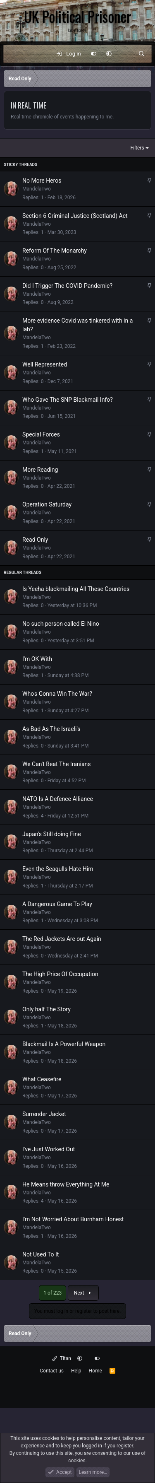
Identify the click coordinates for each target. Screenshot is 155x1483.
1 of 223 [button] (52, 1293)
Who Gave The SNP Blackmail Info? (67, 399)
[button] (109, 54)
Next (83, 1293)
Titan (61, 1358)
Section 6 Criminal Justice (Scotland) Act (75, 215)
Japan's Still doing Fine (51, 834)
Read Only (35, 539)
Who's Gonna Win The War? (57, 693)
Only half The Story (46, 1009)
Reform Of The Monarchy (54, 250)
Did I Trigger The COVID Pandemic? (67, 285)
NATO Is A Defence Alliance (57, 799)
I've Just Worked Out (48, 1149)
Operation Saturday (47, 504)
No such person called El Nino (60, 623)
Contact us (52, 1371)
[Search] (141, 54)
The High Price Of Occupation (60, 974)
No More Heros (41, 180)
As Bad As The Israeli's (51, 729)
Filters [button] (137, 148)
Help (76, 1371)
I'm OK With (37, 659)
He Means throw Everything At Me (65, 1184)
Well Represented (44, 364)
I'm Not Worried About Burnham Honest (73, 1219)
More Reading (40, 469)
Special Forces (41, 434)
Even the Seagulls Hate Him (57, 869)
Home (95, 1371)
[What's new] (125, 54)
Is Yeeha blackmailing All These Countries (75, 589)
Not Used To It (40, 1254)
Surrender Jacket (44, 1114)
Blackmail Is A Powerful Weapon (63, 1044)
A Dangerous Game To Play (57, 904)
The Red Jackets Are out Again (61, 939)
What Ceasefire (41, 1079)
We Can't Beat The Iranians (56, 764)
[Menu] (14, 54)
